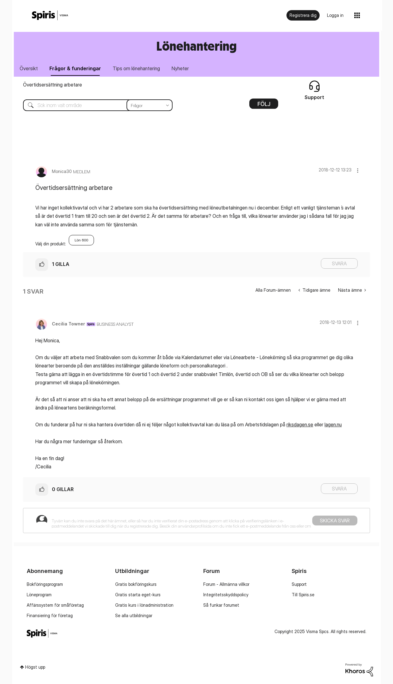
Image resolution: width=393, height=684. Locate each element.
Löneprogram (39, 594)
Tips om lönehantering (136, 68)
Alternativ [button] (263, 105)
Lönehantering (196, 46)
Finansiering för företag (50, 615)
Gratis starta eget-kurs (138, 594)
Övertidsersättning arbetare (52, 85)
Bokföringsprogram (45, 584)
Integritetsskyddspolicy (225, 594)
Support (299, 584)
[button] (358, 170)
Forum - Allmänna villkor (226, 584)
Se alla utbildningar (133, 615)
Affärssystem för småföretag (55, 605)
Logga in (335, 15)
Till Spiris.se (303, 594)
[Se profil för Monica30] (62, 171)
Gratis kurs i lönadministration (144, 605)
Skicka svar (335, 520)
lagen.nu (333, 424)
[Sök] (93, 105)
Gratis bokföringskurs (136, 584)
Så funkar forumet (221, 605)
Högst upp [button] (35, 667)
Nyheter (180, 68)
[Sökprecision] (149, 105)
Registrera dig (303, 15)
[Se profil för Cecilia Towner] (68, 323)
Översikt (29, 68)
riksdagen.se (299, 424)
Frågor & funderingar (75, 68)
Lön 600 (81, 240)
